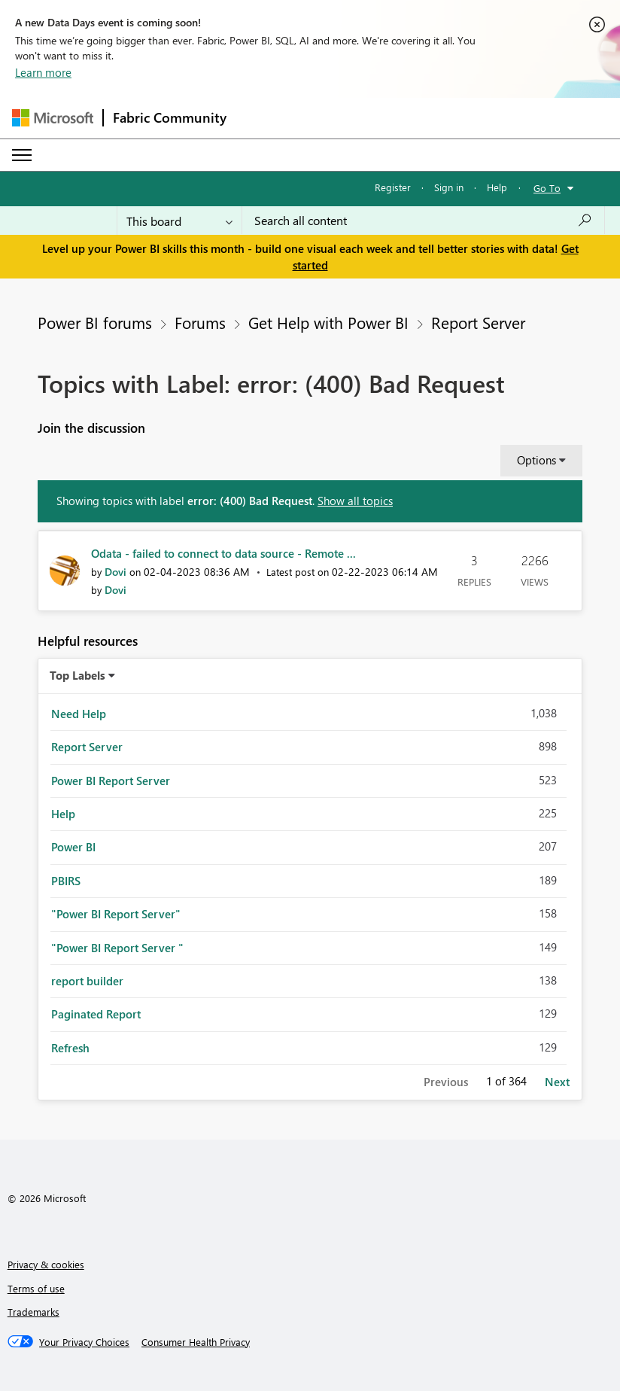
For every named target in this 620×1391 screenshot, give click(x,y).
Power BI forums (95, 322)
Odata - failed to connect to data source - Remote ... (223, 553)
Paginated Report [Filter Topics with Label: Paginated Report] (96, 1013)
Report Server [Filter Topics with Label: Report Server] (87, 746)
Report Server (478, 322)
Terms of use (36, 1288)
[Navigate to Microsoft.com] (52, 117)
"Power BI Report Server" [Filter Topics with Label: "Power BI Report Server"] (116, 913)
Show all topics (355, 500)
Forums (200, 322)
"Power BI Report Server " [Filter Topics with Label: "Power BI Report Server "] (117, 947)
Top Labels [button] (77, 675)
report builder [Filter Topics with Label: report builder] (87, 980)
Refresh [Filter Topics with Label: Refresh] (70, 1047)
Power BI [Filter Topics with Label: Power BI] (73, 846)
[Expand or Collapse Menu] (22, 155)
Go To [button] (547, 187)
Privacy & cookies (46, 1264)
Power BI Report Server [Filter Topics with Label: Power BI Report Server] (110, 780)
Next (557, 1081)
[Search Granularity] (179, 220)
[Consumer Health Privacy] (195, 1342)
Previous (446, 1081)
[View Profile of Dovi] (115, 571)
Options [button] (536, 459)
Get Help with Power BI (328, 322)
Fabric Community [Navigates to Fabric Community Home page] (169, 117)
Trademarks (33, 1311)
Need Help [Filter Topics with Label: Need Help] (78, 713)
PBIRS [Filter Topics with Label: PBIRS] (66, 880)
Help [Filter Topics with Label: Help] (63, 813)
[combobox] (423, 220)
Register (393, 187)
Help (497, 187)
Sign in (448, 187)
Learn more (43, 72)
